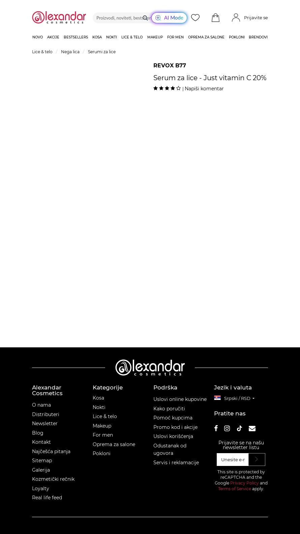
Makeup (102, 426)
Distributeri (45, 414)
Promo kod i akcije (175, 427)
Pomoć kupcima (172, 418)
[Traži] (145, 17)
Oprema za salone (114, 444)
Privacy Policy (244, 482)
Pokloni (102, 453)
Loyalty (40, 488)
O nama (41, 405)
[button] (215, 18)
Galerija (41, 470)
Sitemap (42, 461)
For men (103, 435)
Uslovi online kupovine (180, 399)
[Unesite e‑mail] (233, 459)
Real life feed (47, 498)
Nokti (99, 407)
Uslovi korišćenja (173, 436)
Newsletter (45, 423)
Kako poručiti (169, 409)
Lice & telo (105, 416)
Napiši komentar (204, 89)
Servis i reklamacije (176, 463)
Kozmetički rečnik (53, 479)
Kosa (98, 398)
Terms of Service (234, 488)
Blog (37, 433)
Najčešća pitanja (51, 451)
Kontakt (41, 442)
